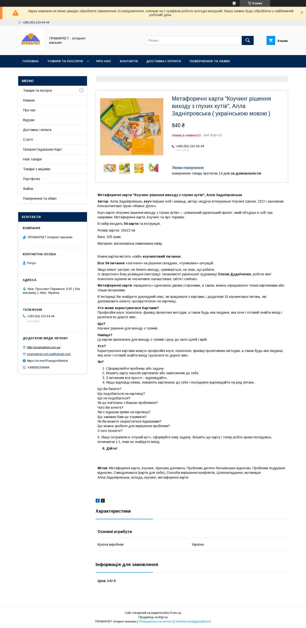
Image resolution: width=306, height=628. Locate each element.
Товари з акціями (36, 169)
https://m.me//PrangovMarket (47, 360)
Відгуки (28, 120)
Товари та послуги (65, 61)
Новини (29, 100)
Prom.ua (175, 613)
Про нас (103, 61)
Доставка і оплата (163, 61)
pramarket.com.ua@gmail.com (49, 354)
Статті (28, 139)
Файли (28, 189)
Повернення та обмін (210, 61)
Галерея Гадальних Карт (42, 149)
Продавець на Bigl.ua (153, 617)
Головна (30, 61)
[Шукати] (248, 40)
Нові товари (32, 159)
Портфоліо (31, 179)
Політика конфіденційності (193, 621)
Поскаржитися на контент (155, 621)
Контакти (129, 61)
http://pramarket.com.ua (43, 347)
